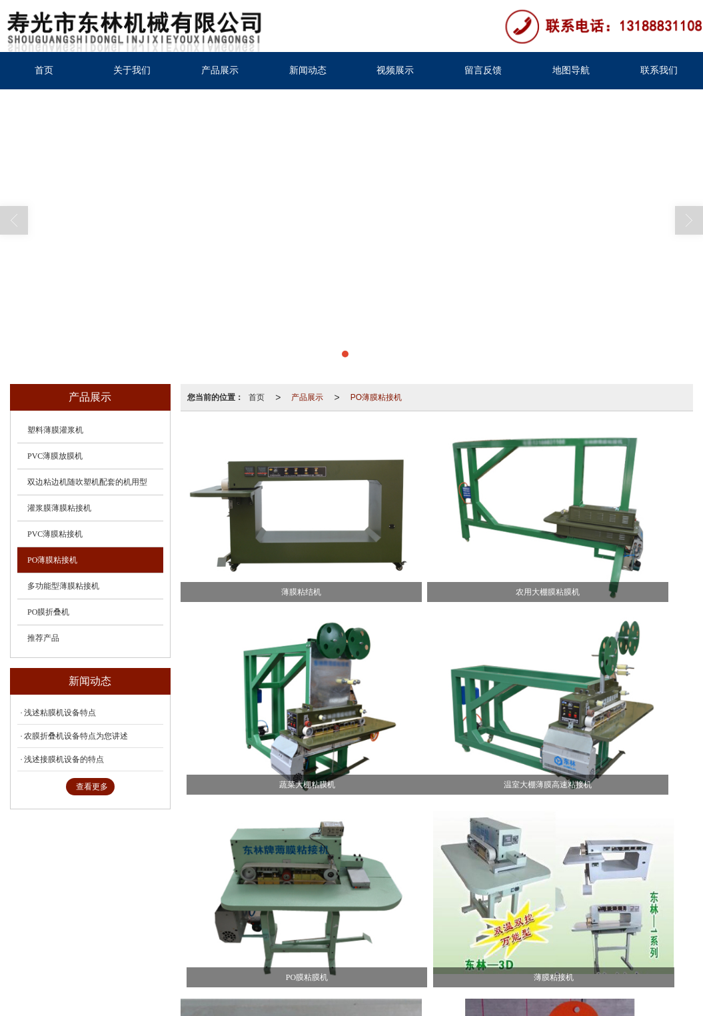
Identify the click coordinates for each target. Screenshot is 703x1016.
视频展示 (395, 70)
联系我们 (659, 70)
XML (238, 951)
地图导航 (571, 70)
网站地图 (204, 951)
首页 (44, 70)
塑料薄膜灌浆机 (55, 430)
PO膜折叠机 (48, 612)
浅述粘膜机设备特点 (60, 712)
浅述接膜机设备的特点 (64, 759)
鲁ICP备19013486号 (315, 951)
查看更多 (92, 786)
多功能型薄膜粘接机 (63, 586)
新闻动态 (308, 70)
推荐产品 (43, 638)
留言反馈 (483, 70)
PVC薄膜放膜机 (55, 456)
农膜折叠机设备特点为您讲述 (76, 736)
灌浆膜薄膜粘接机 (59, 508)
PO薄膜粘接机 (376, 397)
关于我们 (132, 70)
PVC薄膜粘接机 (55, 534)
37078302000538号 (69, 964)
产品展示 (220, 70)
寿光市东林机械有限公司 (135, 951)
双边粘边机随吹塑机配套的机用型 (87, 482)
